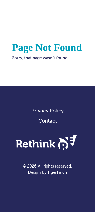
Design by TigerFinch (47, 172)
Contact (47, 121)
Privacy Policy (47, 111)
